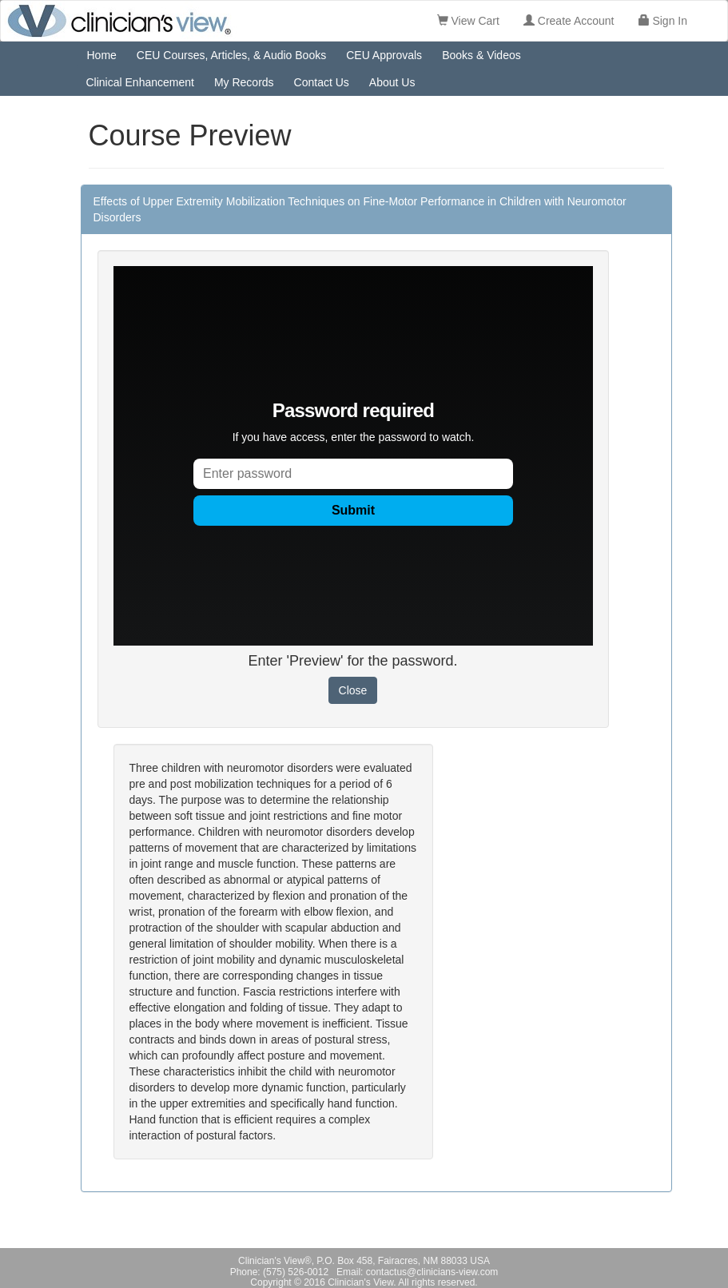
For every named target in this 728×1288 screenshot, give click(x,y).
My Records (244, 82)
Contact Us (321, 82)
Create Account (569, 20)
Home (102, 55)
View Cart (468, 20)
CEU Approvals (384, 55)
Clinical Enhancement (140, 82)
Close (353, 690)
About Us (392, 82)
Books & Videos (481, 55)
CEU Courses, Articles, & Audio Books (231, 55)
